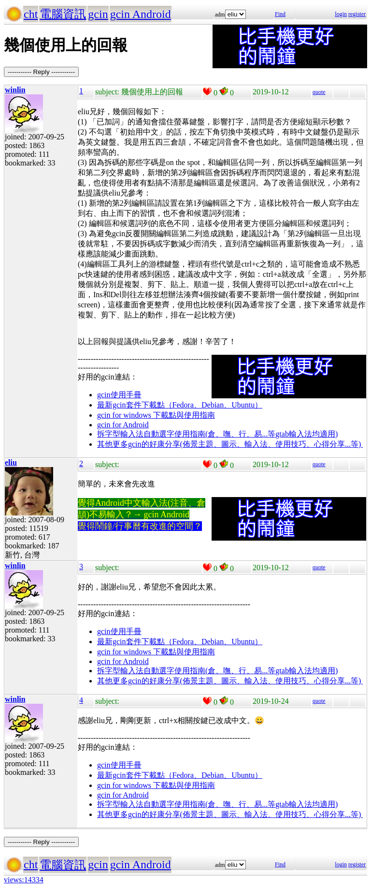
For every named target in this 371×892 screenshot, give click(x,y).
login (341, 14)
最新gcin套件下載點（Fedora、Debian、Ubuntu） (179, 405)
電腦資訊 (63, 14)
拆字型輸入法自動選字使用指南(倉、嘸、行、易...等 (186, 434)
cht (31, 14)
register (357, 14)
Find (280, 14)
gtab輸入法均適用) (306, 434)
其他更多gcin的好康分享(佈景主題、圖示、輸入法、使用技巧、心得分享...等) (230, 444)
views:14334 (23, 880)
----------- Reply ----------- (41, 72)
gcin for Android (123, 425)
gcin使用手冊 (119, 395)
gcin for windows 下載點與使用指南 (156, 415)
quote (319, 92)
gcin (98, 14)
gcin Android (140, 14)
